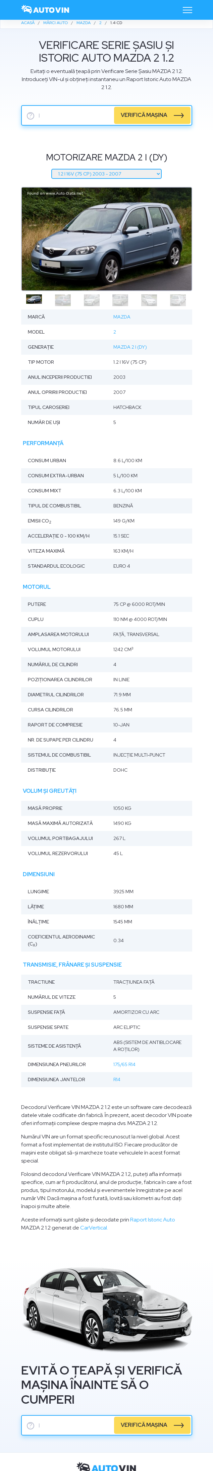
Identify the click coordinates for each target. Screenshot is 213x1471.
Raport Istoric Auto (152, 1219)
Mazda (121, 317)
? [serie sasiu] (30, 116)
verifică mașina (144, 115)
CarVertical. (94, 1227)
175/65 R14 (124, 1064)
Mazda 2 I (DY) (130, 347)
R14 (116, 1079)
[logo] (45, 10)
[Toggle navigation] (187, 10)
